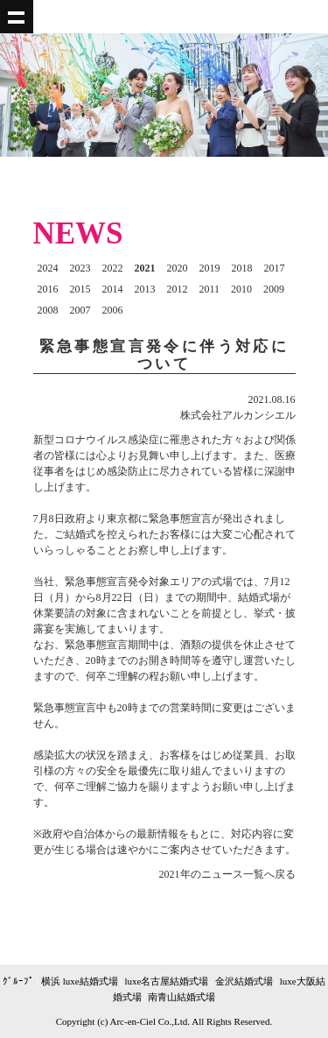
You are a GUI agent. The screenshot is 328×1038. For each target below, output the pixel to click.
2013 (145, 289)
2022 (112, 268)
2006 (112, 310)
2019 (209, 268)
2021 (145, 268)
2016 (48, 289)
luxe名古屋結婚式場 (166, 981)
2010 (241, 289)
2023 (80, 268)
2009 (273, 289)
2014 (112, 289)
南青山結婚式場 (181, 997)
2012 (177, 289)
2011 (209, 289)
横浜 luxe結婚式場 (79, 981)
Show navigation (16, 16)
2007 (80, 310)
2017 (274, 268)
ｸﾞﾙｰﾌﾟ (18, 981)
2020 (177, 268)
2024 (48, 268)
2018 (242, 268)
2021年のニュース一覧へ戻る (227, 874)
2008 (48, 310)
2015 (80, 289)
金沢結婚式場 (244, 981)
